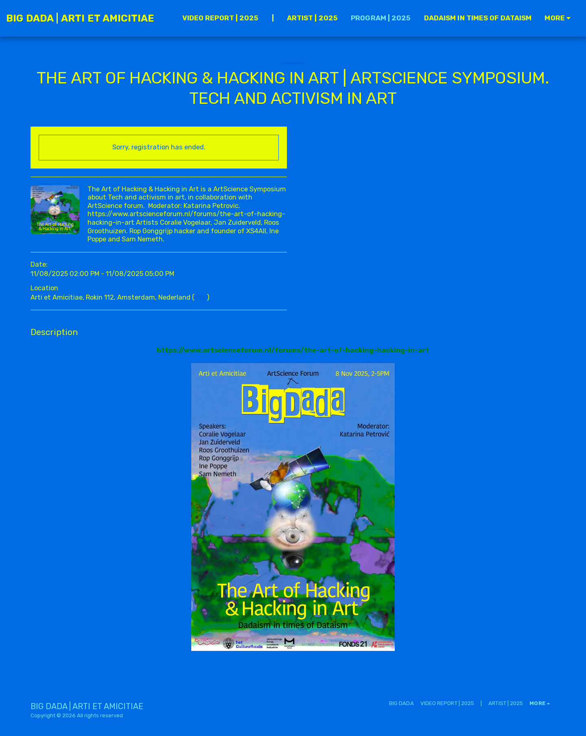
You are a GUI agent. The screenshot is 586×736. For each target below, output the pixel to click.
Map (201, 297)
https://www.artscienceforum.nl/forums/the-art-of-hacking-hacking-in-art (293, 350)
